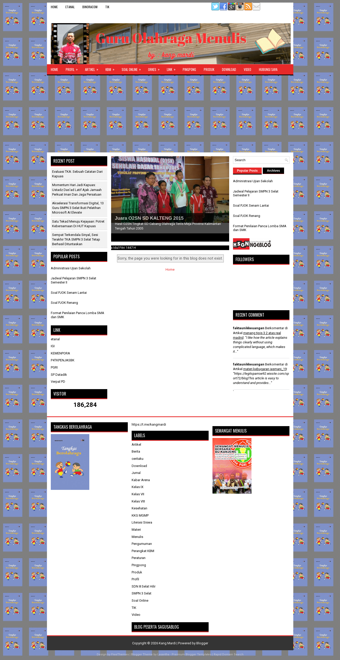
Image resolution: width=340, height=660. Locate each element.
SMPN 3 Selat (141, 593)
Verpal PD (58, 381)
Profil (73, 68)
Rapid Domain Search (229, 654)
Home (54, 7)
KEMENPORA (60, 353)
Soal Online (133, 68)
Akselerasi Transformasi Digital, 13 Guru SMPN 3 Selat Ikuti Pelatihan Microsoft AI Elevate (78, 207)
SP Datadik (59, 375)
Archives (273, 170)
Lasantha (163, 654)
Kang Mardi (168, 643)
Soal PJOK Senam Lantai (69, 293)
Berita (136, 451)
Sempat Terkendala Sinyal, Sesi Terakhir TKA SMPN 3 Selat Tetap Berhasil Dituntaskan (76, 239)
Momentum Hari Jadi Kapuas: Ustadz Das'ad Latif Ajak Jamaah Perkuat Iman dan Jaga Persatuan (77, 189)
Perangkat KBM (143, 551)
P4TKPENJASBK (62, 360)
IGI (53, 346)
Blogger (202, 643)
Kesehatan (139, 508)
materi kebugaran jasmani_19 (265, 369)
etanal (70, 7)
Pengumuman (142, 544)
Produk (209, 69)
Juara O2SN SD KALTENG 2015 (149, 218)
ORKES (155, 68)
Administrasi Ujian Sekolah (71, 268)
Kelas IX (137, 487)
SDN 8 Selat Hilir (144, 586)
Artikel (93, 68)
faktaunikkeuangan (248, 328)
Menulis (137, 537)
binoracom (90, 7)
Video (247, 69)
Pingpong (189, 69)
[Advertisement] (170, 114)
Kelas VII (138, 494)
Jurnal (136, 473)
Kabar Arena (141, 480)
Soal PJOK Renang (64, 303)
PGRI (54, 367)
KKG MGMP (140, 515)
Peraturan (138, 558)
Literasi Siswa (142, 522)
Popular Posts (247, 170)
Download (229, 69)
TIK (107, 7)
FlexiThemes (120, 654)
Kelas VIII (138, 501)
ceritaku (137, 459)
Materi (136, 529)
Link (173, 68)
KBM (111, 68)
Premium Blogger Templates (191, 654)
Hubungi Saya (268, 69)
